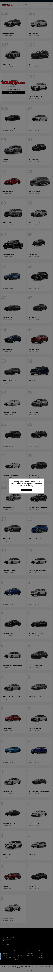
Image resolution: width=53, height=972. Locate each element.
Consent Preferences (0, 956)
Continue (26, 490)
